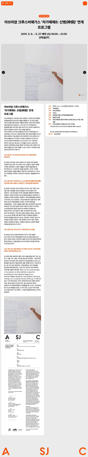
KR (6, 3)
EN (10, 3)
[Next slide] (84, 72)
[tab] (79, 95)
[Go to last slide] (3, 72)
